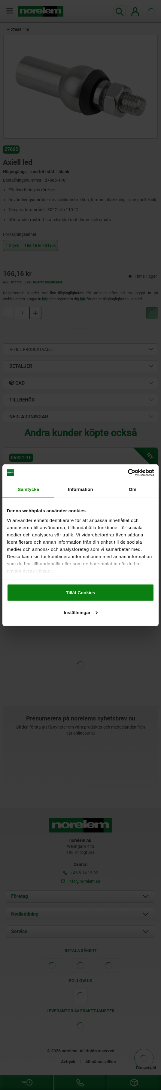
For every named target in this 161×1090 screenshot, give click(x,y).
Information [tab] (80, 489)
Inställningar (81, 612)
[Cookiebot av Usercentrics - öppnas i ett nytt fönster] (128, 472)
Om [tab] (132, 489)
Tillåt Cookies (80, 592)
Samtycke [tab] (28, 489)
